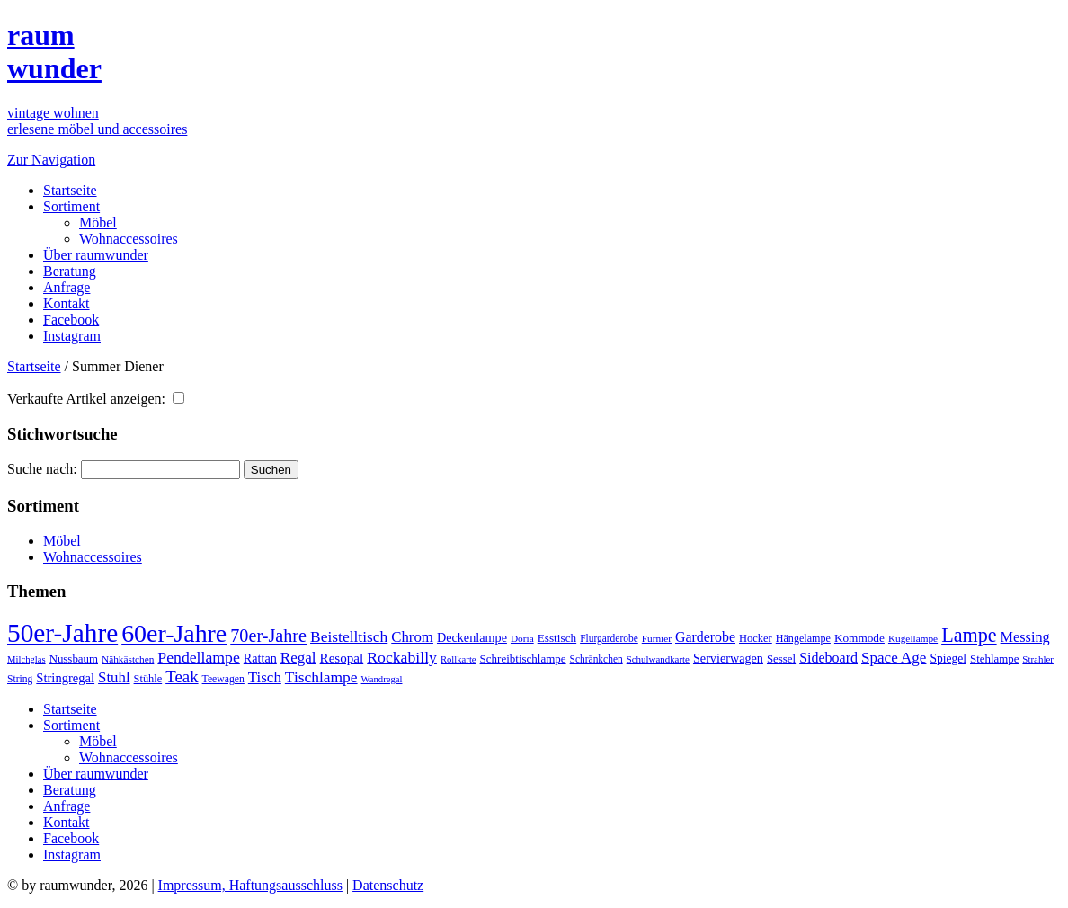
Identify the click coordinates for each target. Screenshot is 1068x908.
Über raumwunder (95, 255)
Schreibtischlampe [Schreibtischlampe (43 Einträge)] (523, 658)
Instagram (72, 335)
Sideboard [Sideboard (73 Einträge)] (828, 657)
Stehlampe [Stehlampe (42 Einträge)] (994, 659)
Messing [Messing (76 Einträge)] (1025, 637)
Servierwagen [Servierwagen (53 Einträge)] (728, 658)
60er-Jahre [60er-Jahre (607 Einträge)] (174, 633)
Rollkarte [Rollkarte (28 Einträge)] (458, 659)
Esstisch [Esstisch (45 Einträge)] (557, 638)
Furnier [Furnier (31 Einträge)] (657, 638)
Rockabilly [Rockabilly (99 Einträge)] (402, 657)
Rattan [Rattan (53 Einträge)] (260, 658)
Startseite (70, 190)
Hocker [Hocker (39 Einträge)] (755, 638)
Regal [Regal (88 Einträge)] (298, 657)
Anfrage (66, 287)
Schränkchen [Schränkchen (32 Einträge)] (596, 659)
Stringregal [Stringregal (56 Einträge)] (65, 678)
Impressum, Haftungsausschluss (250, 885)
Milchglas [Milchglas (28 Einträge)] (26, 659)
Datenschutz (387, 885)
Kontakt (66, 303)
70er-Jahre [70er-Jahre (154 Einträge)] (268, 635)
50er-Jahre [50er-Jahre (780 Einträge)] (62, 633)
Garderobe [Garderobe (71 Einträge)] (705, 637)
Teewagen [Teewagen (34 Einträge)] (223, 679)
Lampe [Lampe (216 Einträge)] (968, 635)
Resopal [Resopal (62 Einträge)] (342, 658)
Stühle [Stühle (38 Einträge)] (148, 678)
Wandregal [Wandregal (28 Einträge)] (382, 679)
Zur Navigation (51, 159)
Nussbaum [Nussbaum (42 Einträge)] (73, 659)
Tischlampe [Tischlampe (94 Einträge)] (321, 677)
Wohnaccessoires (128, 238)
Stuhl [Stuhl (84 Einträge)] (113, 677)
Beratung (69, 271)
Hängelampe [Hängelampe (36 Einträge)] (803, 638)
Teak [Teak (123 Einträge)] (181, 676)
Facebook (71, 319)
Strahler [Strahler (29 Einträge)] (1038, 659)
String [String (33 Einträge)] (19, 679)
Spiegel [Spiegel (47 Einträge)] (948, 658)
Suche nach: (42, 468)
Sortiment (71, 206)
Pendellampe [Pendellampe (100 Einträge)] (198, 657)
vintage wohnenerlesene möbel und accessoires (97, 121)
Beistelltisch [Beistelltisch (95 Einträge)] (348, 636)
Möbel (98, 222)
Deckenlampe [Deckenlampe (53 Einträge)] (472, 637)
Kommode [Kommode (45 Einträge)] (859, 638)
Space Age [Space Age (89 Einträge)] (893, 657)
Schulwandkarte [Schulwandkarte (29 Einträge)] (658, 659)
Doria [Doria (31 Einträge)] (522, 638)
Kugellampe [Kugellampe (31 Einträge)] (913, 638)
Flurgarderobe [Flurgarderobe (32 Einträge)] (609, 638)
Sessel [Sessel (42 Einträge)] (781, 659)
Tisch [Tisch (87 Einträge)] (264, 677)
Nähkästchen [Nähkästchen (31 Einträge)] (128, 659)
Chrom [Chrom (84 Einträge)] (412, 636)
